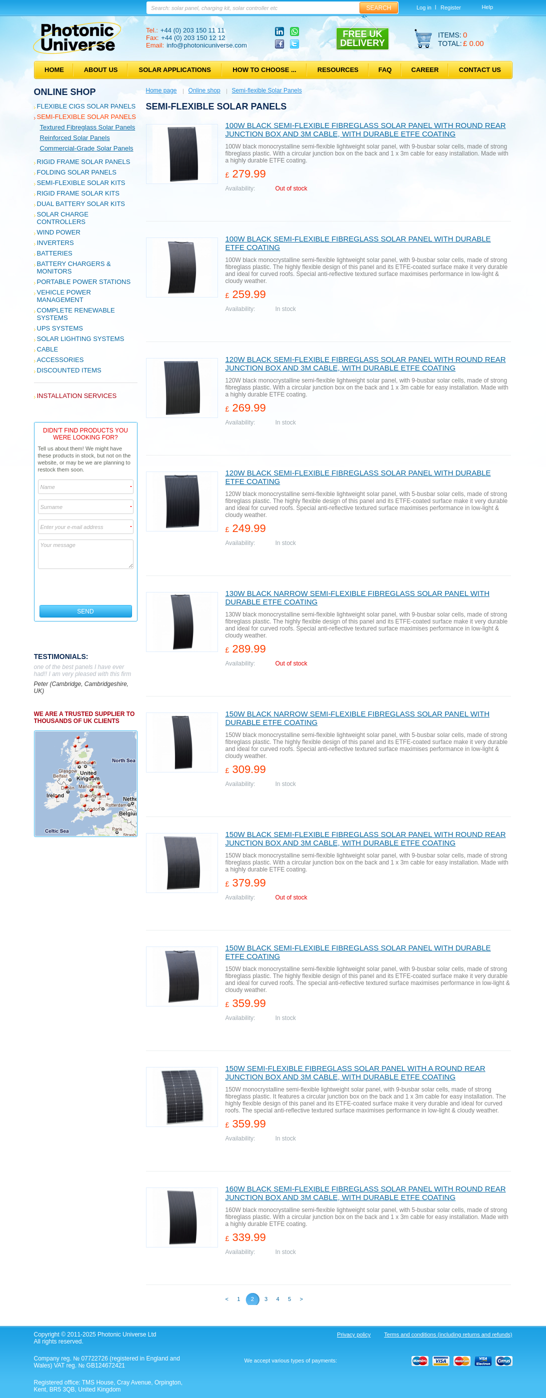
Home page (161, 90)
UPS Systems (60, 328)
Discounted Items (69, 370)
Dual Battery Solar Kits (81, 204)
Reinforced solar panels (75, 138)
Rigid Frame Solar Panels (83, 162)
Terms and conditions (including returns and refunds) (448, 1335)
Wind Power (58, 232)
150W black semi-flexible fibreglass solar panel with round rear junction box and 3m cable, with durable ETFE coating (366, 838)
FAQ (385, 70)
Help (487, 7)
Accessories (60, 360)
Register (450, 7)
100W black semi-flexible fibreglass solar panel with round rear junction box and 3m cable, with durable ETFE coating (366, 129)
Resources (338, 70)
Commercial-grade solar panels (87, 148)
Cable (47, 349)
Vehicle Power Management (64, 296)
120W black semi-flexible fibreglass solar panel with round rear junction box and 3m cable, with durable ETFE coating (366, 363)
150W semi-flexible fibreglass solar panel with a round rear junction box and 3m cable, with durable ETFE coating (356, 1072)
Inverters (55, 242)
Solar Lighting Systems (80, 338)
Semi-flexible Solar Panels (86, 116)
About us (101, 70)
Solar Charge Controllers (62, 218)
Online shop (65, 92)
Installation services (77, 396)
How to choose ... (264, 70)
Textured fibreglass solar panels (88, 127)
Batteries (54, 253)
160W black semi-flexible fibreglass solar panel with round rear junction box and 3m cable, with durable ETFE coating (366, 1193)
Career (425, 70)
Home (54, 70)
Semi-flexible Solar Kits (81, 182)
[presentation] (86, 587)
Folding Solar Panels (76, 172)
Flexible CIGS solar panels (86, 106)
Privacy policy (353, 1335)
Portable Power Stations (84, 282)
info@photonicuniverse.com (206, 45)
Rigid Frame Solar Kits (78, 193)
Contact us (480, 70)
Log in (424, 7)
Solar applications (175, 70)
